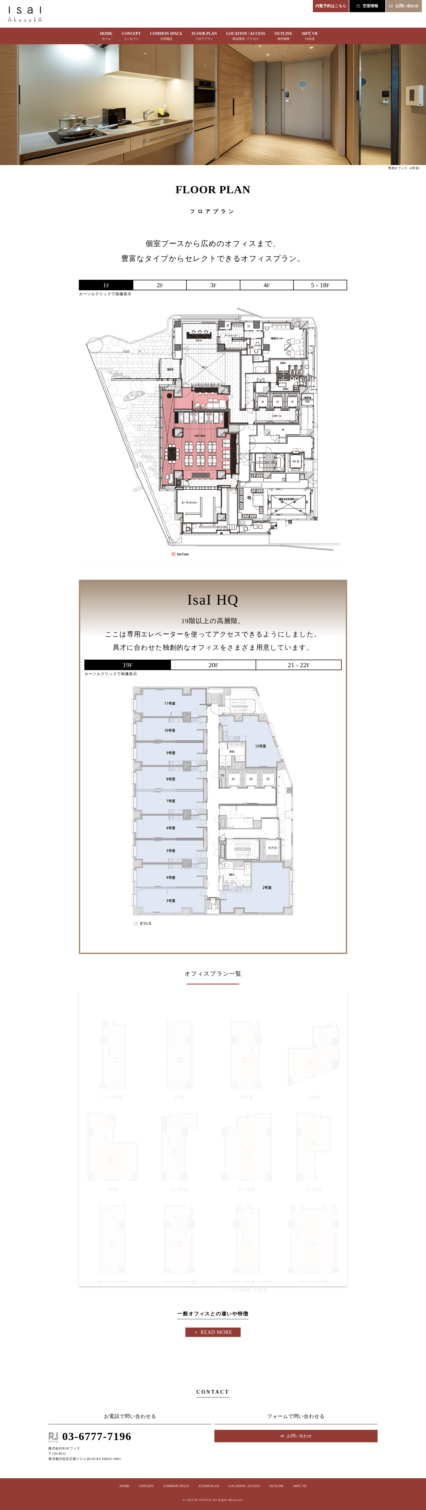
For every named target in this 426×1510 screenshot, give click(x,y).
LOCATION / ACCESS (245, 37)
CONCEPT (131, 37)
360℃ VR (310, 37)
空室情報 (367, 6)
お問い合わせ (404, 6)
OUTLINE (283, 37)
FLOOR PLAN (204, 37)
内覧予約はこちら (330, 6)
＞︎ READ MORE (213, 1332)
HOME (106, 37)
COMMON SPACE (166, 37)
